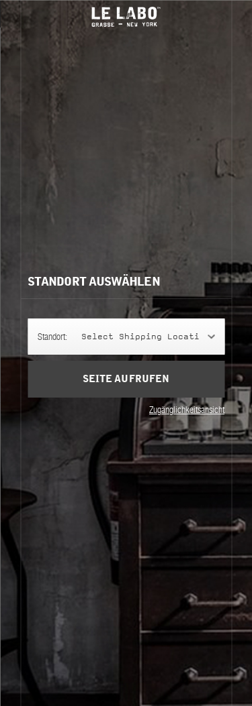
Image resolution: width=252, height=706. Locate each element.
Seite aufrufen (126, 379)
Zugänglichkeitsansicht (186, 409)
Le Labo (126, 17)
